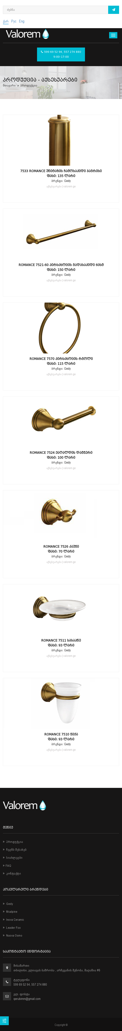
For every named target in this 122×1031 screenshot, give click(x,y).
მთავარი (9, 85)
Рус (13, 21)
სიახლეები (13, 857)
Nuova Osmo (12, 935)
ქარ (6, 21)
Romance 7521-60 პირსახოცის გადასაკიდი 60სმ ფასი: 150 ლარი (61, 267)
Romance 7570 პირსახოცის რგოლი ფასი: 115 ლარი (61, 361)
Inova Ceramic (13, 919)
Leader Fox (12, 927)
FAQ (7, 865)
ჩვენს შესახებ (15, 849)
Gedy (8, 904)
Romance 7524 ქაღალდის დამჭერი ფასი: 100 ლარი (61, 455)
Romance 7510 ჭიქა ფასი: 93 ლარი (61, 737)
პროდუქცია (13, 842)
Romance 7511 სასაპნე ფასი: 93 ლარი (61, 643)
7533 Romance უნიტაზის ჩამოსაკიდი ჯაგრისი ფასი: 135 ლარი (61, 173)
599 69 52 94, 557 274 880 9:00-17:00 (61, 54)
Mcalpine (10, 911)
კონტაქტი (12, 873)
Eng (21, 21)
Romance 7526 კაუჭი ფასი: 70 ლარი (61, 549)
